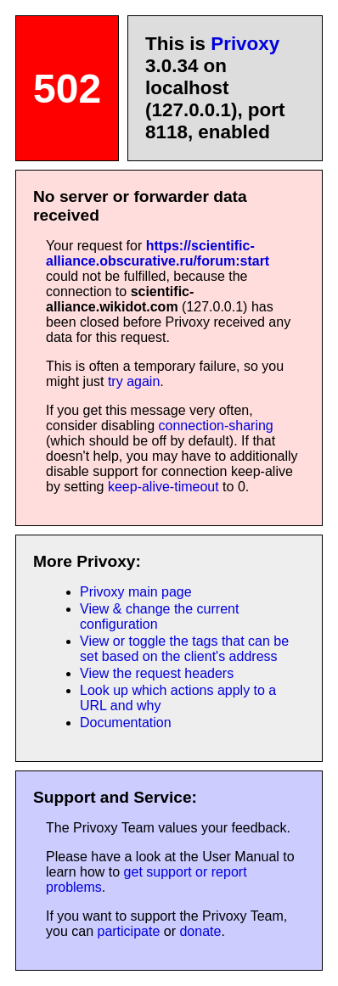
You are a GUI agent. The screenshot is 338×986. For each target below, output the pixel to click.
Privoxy (245, 43)
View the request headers (157, 673)
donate (200, 931)
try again (134, 381)
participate (128, 931)
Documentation (126, 722)
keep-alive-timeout (163, 486)
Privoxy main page (136, 592)
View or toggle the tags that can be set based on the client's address (184, 649)
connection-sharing (216, 425)
